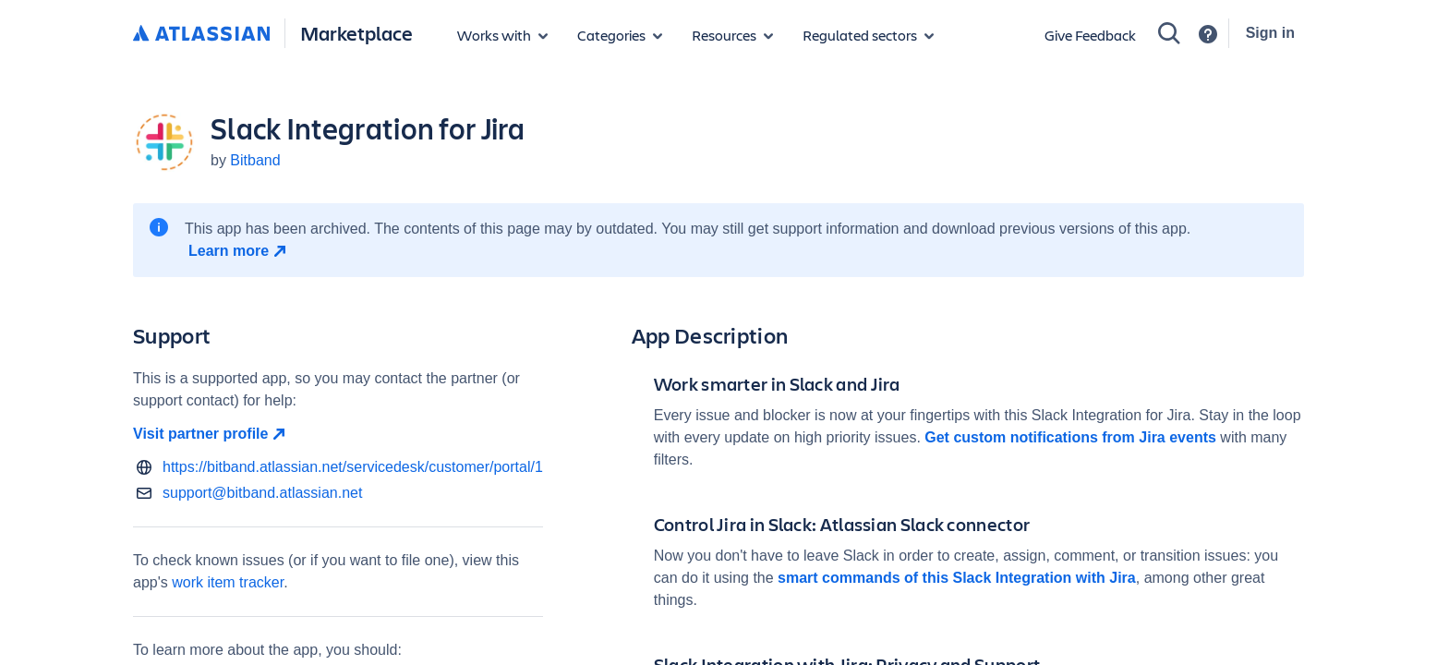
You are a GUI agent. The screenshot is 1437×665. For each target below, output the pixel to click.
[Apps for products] (502, 35)
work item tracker (228, 582)
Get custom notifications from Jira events (1070, 437)
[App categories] (619, 35)
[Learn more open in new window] (239, 251)
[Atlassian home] (201, 34)
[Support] (1208, 34)
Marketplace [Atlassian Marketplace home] (356, 32)
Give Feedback (1090, 34)
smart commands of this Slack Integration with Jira (957, 578)
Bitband (255, 160)
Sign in (1270, 33)
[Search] (1169, 33)
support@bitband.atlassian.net (262, 493)
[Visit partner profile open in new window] (338, 434)
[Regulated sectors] (868, 35)
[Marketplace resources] (732, 35)
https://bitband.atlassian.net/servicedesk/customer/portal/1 (353, 467)
